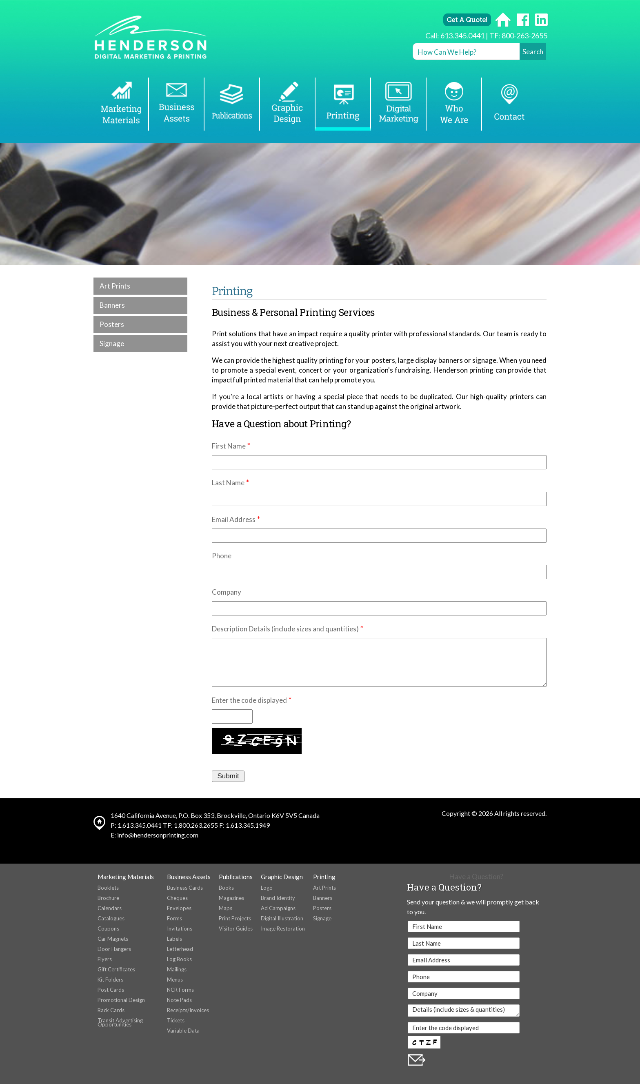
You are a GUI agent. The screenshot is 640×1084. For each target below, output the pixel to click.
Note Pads (179, 1000)
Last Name (228, 482)
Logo (267, 887)
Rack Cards (111, 1010)
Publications (236, 876)
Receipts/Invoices (188, 1010)
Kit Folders (110, 979)
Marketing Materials (126, 876)
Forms (174, 918)
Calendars (110, 908)
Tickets (175, 1020)
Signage (112, 343)
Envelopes (179, 908)
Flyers (105, 959)
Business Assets (189, 876)
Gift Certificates (116, 969)
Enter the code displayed (249, 700)
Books (226, 887)
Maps (225, 908)
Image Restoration (283, 928)
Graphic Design (282, 876)
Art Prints (115, 286)
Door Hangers (114, 949)
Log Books (179, 959)
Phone (221, 555)
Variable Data (183, 1030)
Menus (175, 979)
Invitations (179, 928)
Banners (112, 305)
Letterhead (180, 949)
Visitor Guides (236, 928)
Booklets (108, 887)
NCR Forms (180, 989)
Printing (324, 876)
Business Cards (185, 887)
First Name (229, 446)
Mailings (177, 969)
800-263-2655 (524, 35)
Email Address (234, 519)
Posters (112, 324)
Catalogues (111, 918)
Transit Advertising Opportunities (120, 1022)
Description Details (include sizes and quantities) (285, 628)
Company (226, 592)
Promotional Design (121, 1000)
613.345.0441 (462, 35)
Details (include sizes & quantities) (464, 1010)
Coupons (108, 928)
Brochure (108, 898)
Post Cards (111, 989)
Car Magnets (113, 938)
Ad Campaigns (278, 908)
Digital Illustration (282, 918)
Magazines (231, 898)
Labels (174, 938)
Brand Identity (278, 898)
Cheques (177, 898)
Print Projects (235, 918)
